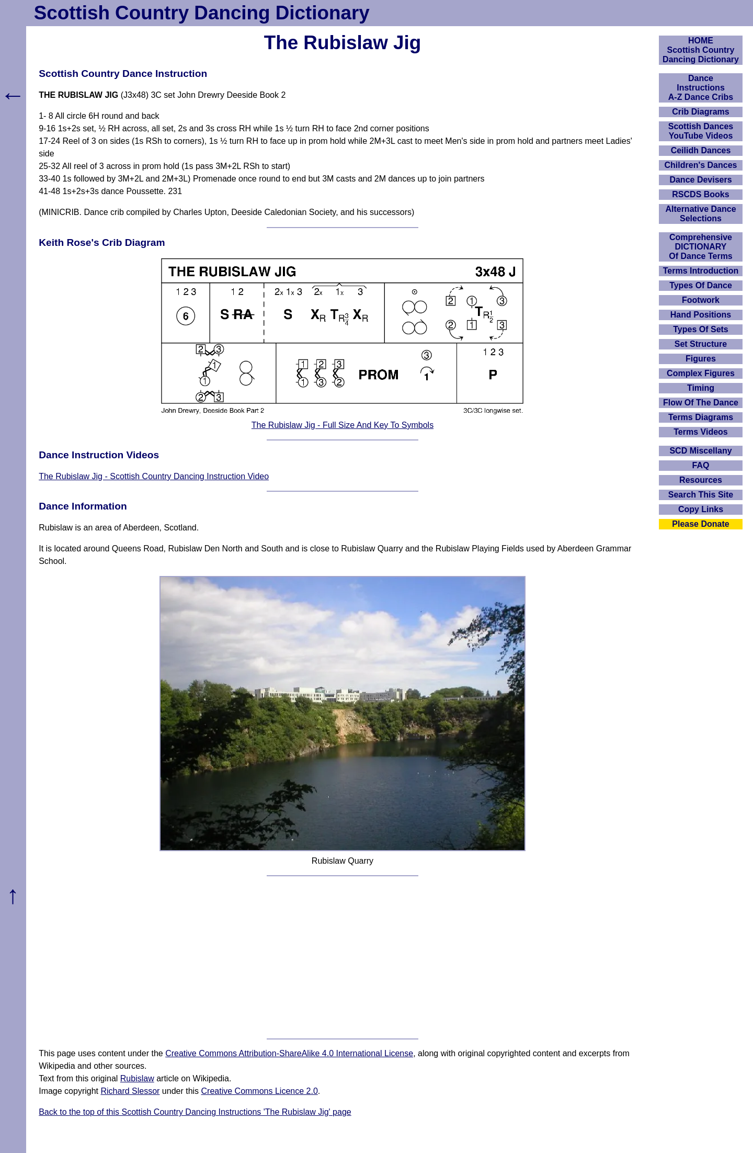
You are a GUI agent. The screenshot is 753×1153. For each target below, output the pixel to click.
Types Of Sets (700, 329)
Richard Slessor (129, 1091)
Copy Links (700, 509)
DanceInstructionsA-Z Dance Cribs (700, 87)
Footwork (701, 300)
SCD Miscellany (700, 450)
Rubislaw (137, 1078)
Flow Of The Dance (700, 402)
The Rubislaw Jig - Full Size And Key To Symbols (342, 425)
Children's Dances (701, 165)
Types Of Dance (700, 285)
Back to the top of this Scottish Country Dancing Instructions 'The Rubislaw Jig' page (195, 1111)
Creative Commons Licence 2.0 (259, 1091)
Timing (700, 387)
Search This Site (701, 494)
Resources (700, 480)
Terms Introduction (701, 270)
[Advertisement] (342, 957)
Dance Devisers (700, 179)
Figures (701, 358)
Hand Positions (700, 314)
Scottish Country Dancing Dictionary (202, 13)
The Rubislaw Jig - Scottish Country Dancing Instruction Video (154, 476)
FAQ (701, 465)
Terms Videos (700, 431)
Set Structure (701, 344)
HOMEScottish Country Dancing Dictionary (701, 50)
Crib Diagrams (700, 111)
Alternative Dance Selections (700, 214)
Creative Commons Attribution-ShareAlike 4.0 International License (289, 1053)
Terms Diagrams (700, 417)
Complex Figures (701, 373)
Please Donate (700, 523)
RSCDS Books (700, 194)
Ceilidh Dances (701, 150)
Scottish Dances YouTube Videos (700, 131)
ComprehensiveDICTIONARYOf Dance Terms (701, 247)
